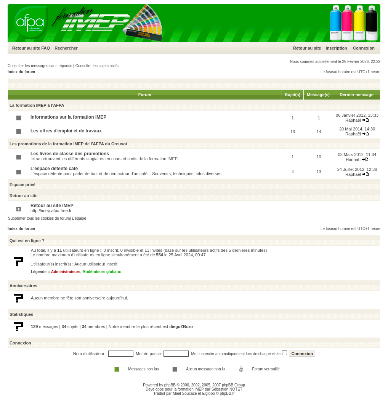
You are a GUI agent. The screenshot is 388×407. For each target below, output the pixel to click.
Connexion (364, 48)
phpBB (170, 385)
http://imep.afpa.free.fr (51, 210)
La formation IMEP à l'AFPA (37, 105)
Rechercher (66, 48)
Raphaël (353, 120)
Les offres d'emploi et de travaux (66, 131)
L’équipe (79, 218)
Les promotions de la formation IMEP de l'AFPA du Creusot (68, 144)
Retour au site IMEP (52, 205)
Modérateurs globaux (101, 272)
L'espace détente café (54, 168)
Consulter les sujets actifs (97, 66)
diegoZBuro (181, 326)
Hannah (353, 159)
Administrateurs (65, 272)
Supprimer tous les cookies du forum (39, 218)
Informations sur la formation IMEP (68, 117)
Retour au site (26, 48)
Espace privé (22, 184)
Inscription (336, 48)
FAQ (45, 48)
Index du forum (21, 72)
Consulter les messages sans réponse (40, 66)
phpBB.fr (227, 393)
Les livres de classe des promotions (69, 153)
